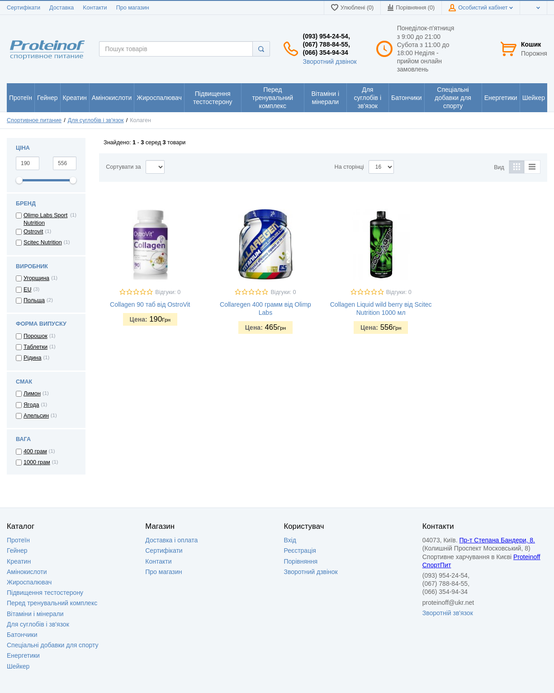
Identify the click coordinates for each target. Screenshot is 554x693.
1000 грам (37, 462)
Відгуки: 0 (167, 292)
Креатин (19, 561)
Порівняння (301, 561)
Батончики (22, 634)
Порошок (35, 336)
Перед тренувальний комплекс (52, 603)
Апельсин (36, 416)
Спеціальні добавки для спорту (53, 645)
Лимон (32, 393)
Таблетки (35, 347)
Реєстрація (300, 550)
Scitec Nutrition (43, 242)
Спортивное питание (34, 120)
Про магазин (132, 8)
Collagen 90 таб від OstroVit (150, 304)
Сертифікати (23, 8)
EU (28, 289)
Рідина (33, 358)
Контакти (158, 561)
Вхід (290, 540)
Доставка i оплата (171, 540)
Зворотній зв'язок (447, 613)
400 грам (35, 451)
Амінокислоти (27, 571)
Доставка (61, 8)
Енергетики (23, 655)
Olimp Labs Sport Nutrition (45, 219)
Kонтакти (95, 8)
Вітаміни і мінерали (35, 613)
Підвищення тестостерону (45, 592)
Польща (34, 300)
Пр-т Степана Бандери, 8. (497, 540)
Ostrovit (33, 231)
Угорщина (36, 278)
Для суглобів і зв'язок (96, 120)
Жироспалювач (29, 582)
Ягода (31, 405)
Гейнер (17, 550)
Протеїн (18, 540)
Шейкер (18, 666)
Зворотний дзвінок (329, 61)
